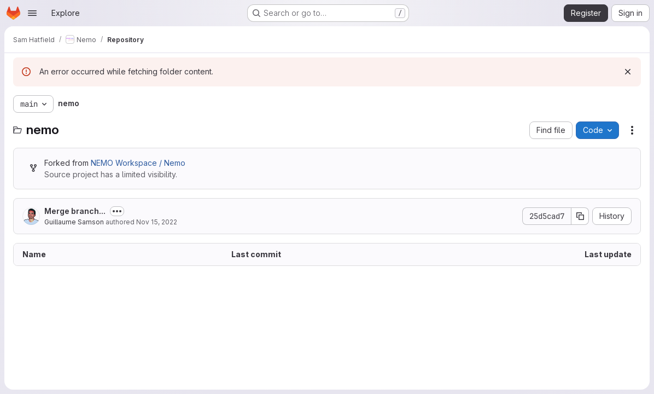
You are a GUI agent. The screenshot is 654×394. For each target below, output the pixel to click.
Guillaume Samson (74, 222)
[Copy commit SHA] (580, 216)
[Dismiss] (627, 71)
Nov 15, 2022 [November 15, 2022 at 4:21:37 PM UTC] (156, 222)
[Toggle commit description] (117, 211)
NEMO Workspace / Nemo (138, 162)
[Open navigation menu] (32, 13)
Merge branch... (75, 211)
